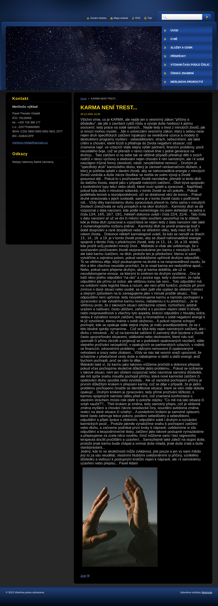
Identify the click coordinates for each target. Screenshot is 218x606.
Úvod (83, 98)
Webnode (207, 592)
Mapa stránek (121, 18)
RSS (137, 18)
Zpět (83, 575)
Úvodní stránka (98, 18)
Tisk (149, 18)
